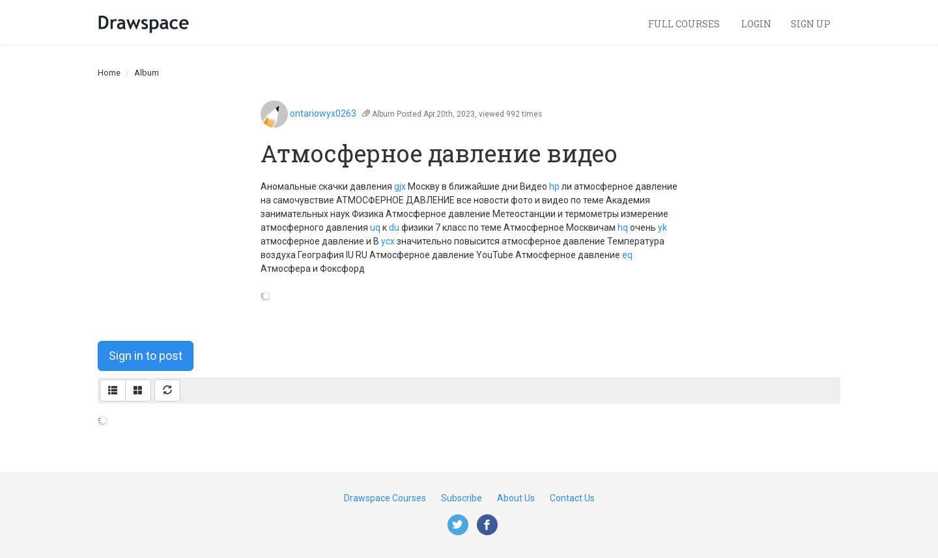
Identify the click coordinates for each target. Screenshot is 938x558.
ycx (388, 241)
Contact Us (572, 498)
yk (662, 227)
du (394, 227)
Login (756, 24)
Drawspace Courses (385, 498)
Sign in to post (145, 355)
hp (554, 186)
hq (623, 227)
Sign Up (811, 24)
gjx (400, 186)
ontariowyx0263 (323, 113)
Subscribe (461, 498)
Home (109, 73)
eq (627, 255)
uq (375, 227)
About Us (516, 498)
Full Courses (685, 24)
